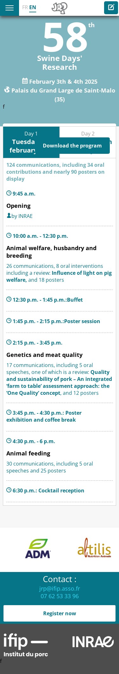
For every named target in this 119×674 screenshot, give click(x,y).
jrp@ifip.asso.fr (59, 588)
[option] (63, 550)
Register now (59, 613)
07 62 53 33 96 (60, 596)
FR (25, 7)
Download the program (72, 145)
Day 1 (31, 142)
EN (32, 7)
